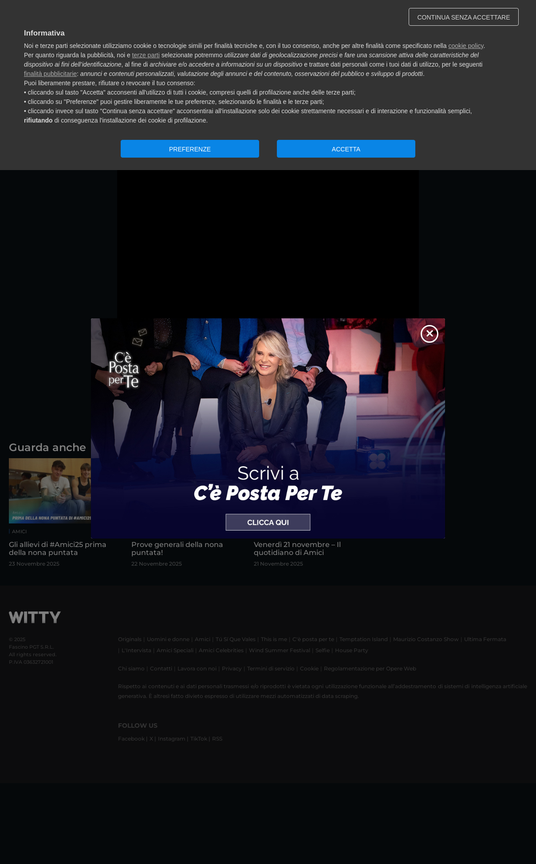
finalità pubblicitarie (50, 73)
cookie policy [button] (465, 45)
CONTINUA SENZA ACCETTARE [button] (464, 17)
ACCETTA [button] (346, 149)
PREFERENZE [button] (190, 149)
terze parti (146, 55)
